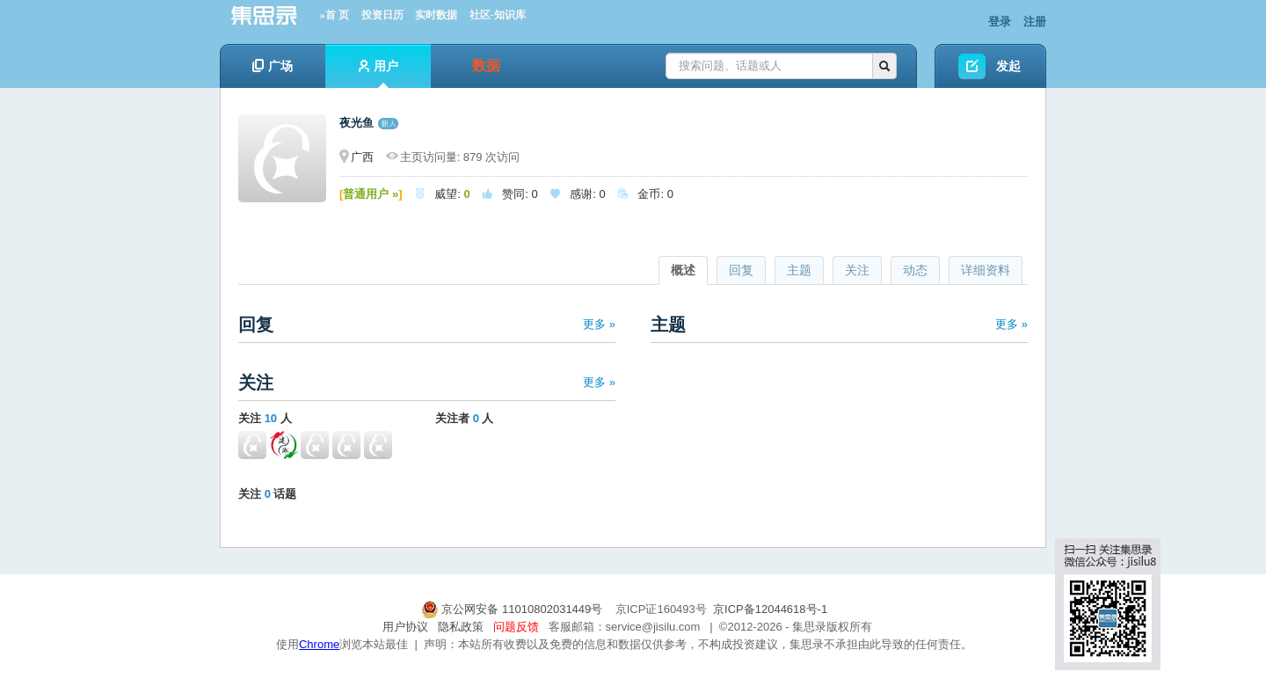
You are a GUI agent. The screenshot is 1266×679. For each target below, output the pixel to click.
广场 (272, 66)
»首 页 (334, 15)
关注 (857, 270)
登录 (999, 21)
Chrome (319, 644)
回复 (741, 270)
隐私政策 (461, 626)
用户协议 (405, 626)
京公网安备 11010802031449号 (513, 609)
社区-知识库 (497, 15)
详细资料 (985, 270)
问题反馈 (516, 626)
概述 (683, 270)
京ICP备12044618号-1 (770, 609)
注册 (1034, 21)
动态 (915, 270)
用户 (378, 73)
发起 (1008, 66)
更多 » (599, 324)
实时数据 (436, 15)
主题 (799, 270)
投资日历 (382, 15)
